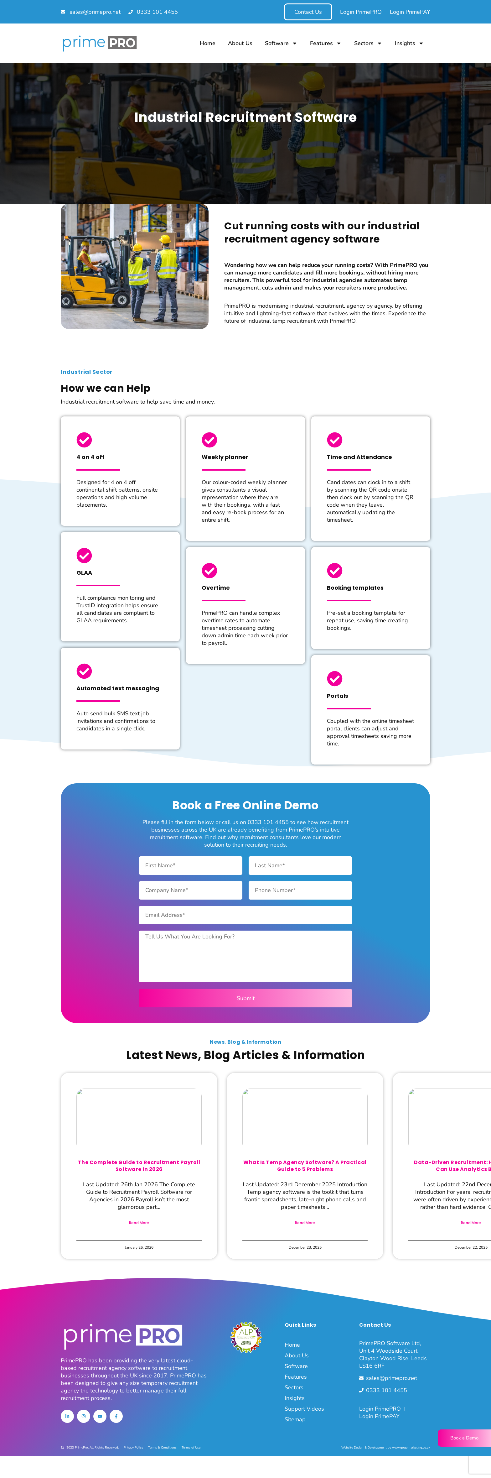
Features (326, 43)
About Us (240, 43)
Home (207, 43)
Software (281, 43)
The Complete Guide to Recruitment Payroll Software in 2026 (139, 1166)
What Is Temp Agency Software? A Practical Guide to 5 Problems (305, 1166)
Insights (409, 43)
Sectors (368, 43)
